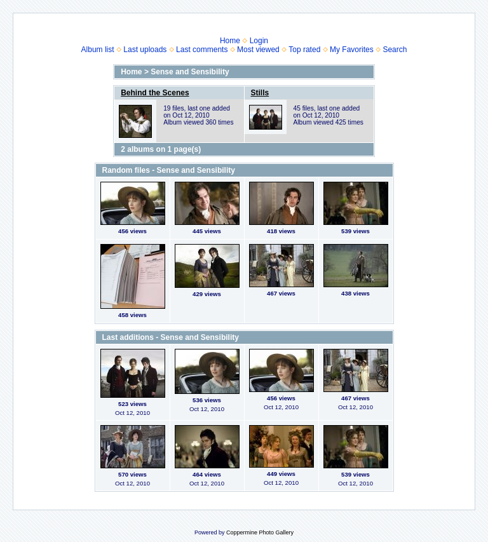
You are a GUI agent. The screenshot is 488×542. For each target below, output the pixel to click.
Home (230, 40)
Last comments (201, 49)
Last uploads (144, 49)
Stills (260, 92)
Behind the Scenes (155, 92)
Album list (97, 49)
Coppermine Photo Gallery (260, 532)
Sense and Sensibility (190, 71)
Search (395, 49)
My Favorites (352, 49)
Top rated (304, 49)
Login (259, 40)
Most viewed (258, 49)
